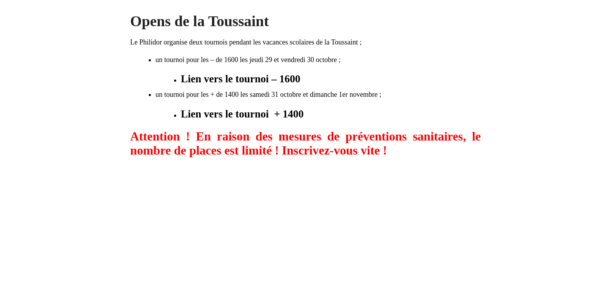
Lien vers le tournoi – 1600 (240, 79)
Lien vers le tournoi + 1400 (242, 114)
